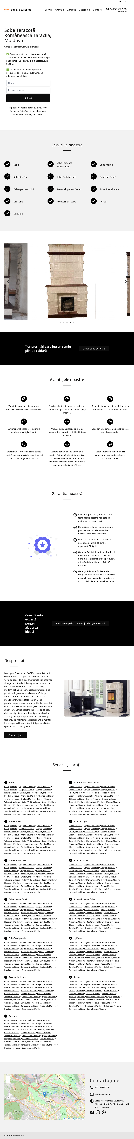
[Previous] (8, 281)
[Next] (125, 281)
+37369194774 (102, 1087)
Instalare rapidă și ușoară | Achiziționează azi (80, 623)
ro (120, 1)
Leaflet (67, 1119)
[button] (44, 1094)
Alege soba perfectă (94, 348)
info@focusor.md (103, 1094)
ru (126, 1)
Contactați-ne (15, 735)
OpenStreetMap (78, 1119)
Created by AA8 (17, 1135)
